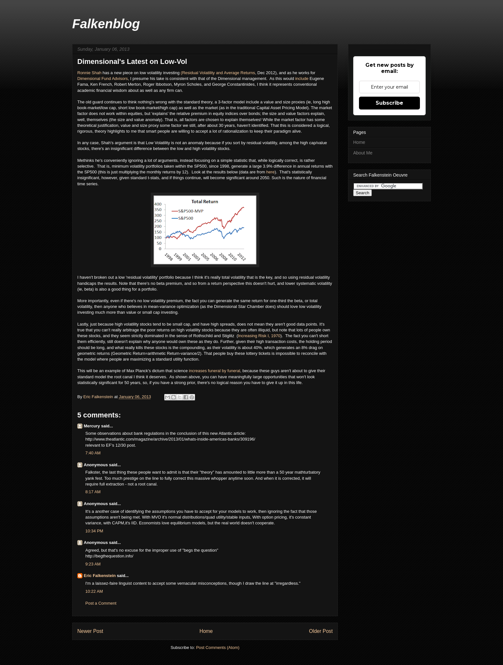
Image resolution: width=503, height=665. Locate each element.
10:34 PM (94, 531)
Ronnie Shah (89, 72)
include (302, 78)
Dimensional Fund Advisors (102, 78)
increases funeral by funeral (214, 370)
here (270, 172)
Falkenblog (106, 24)
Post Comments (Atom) (217, 647)
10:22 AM (94, 591)
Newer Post (90, 631)
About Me (362, 152)
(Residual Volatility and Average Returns (218, 72)
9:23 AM (93, 564)
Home (206, 631)
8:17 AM (93, 491)
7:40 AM (93, 453)
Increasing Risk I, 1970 (259, 335)
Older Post (321, 631)
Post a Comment (100, 603)
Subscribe (389, 103)
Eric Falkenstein (100, 575)
